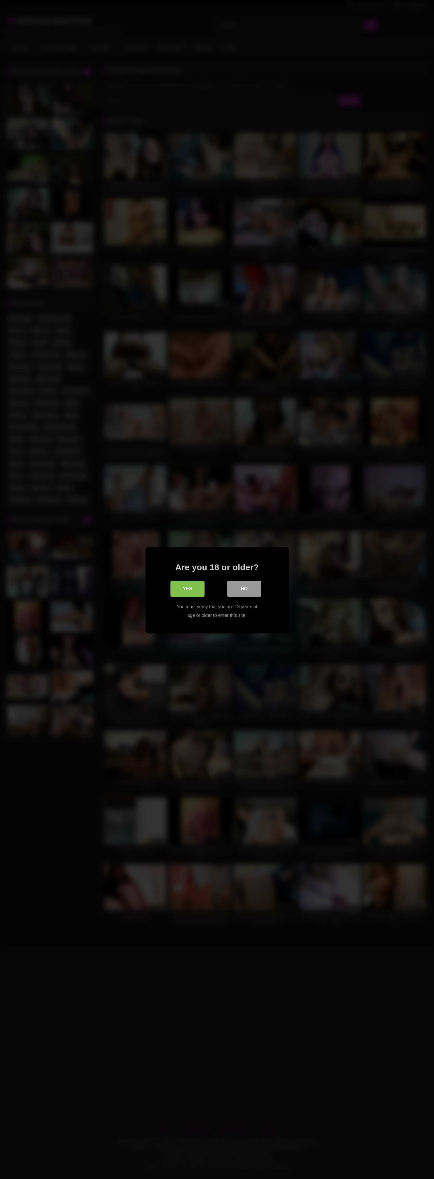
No (244, 588)
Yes (187, 588)
